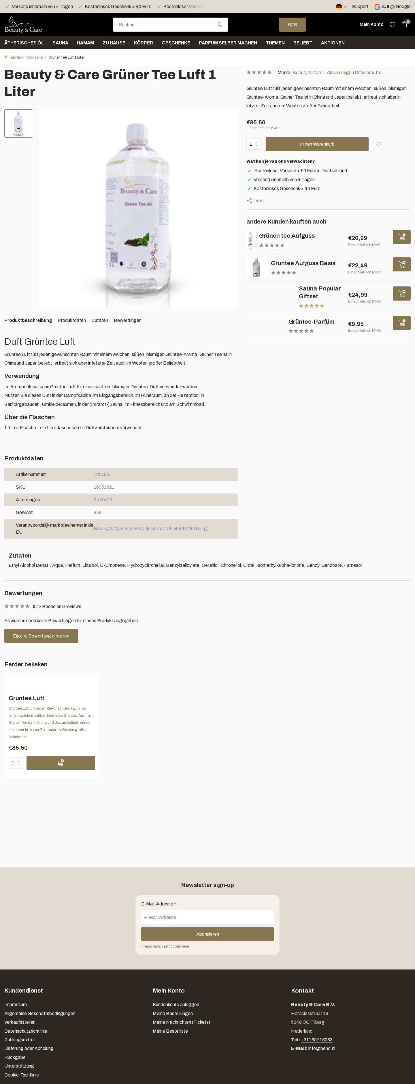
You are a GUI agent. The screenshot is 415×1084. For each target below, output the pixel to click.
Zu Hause (114, 42)
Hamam (85, 42)
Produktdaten (72, 320)
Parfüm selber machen (228, 42)
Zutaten (100, 320)
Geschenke (176, 42)
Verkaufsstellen (19, 1022)
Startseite (36, 57)
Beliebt (302, 42)
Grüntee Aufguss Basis (303, 263)
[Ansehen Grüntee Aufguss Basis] (256, 268)
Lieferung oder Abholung (29, 1048)
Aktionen (333, 42)
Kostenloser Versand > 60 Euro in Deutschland (296, 170)
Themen (275, 42)
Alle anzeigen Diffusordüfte (354, 72)
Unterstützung (19, 1066)
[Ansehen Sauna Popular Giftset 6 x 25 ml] (270, 297)
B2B (292, 24)
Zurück (13, 57)
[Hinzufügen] (402, 237)
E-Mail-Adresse (158, 903)
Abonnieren (207, 934)
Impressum (15, 1004)
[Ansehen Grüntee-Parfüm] (265, 326)
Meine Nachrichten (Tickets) (181, 1022)
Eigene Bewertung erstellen (41, 635)
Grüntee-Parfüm (311, 321)
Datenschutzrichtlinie (25, 1031)
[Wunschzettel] (392, 24)
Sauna (60, 42)
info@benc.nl (321, 1048)
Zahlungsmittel (19, 1039)
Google (403, 6)
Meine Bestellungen (173, 1013)
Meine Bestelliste (170, 1031)
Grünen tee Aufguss (287, 235)
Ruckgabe (15, 1057)
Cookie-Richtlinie (21, 1074)
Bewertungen (128, 320)
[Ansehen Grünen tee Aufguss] (250, 240)
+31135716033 (317, 1039)
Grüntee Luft (26, 698)
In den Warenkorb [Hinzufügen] (317, 144)
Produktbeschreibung (28, 320)
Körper (143, 42)
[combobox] (170, 25)
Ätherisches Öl (24, 42)
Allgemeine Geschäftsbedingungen (40, 1013)
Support (360, 6)
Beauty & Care (307, 72)
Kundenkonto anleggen (176, 1004)
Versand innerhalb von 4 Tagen (280, 179)
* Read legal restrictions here (165, 946)
